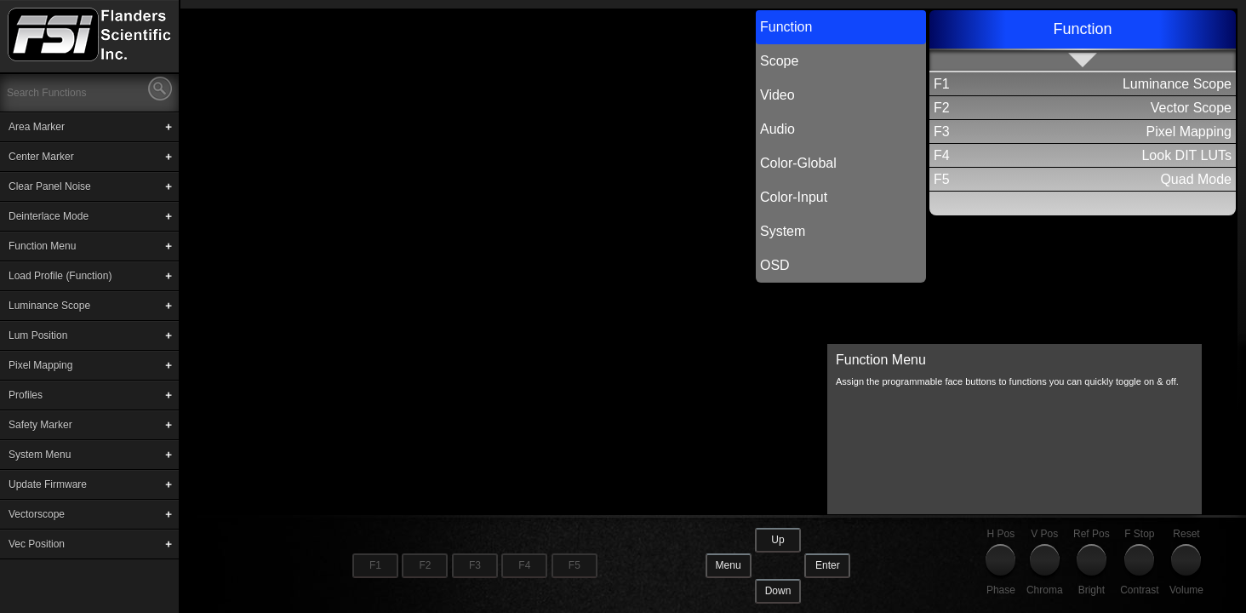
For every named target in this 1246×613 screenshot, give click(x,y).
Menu (728, 565)
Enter (827, 565)
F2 (425, 565)
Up (777, 540)
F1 (375, 565)
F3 (475, 565)
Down (778, 591)
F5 (574, 565)
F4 (524, 565)
